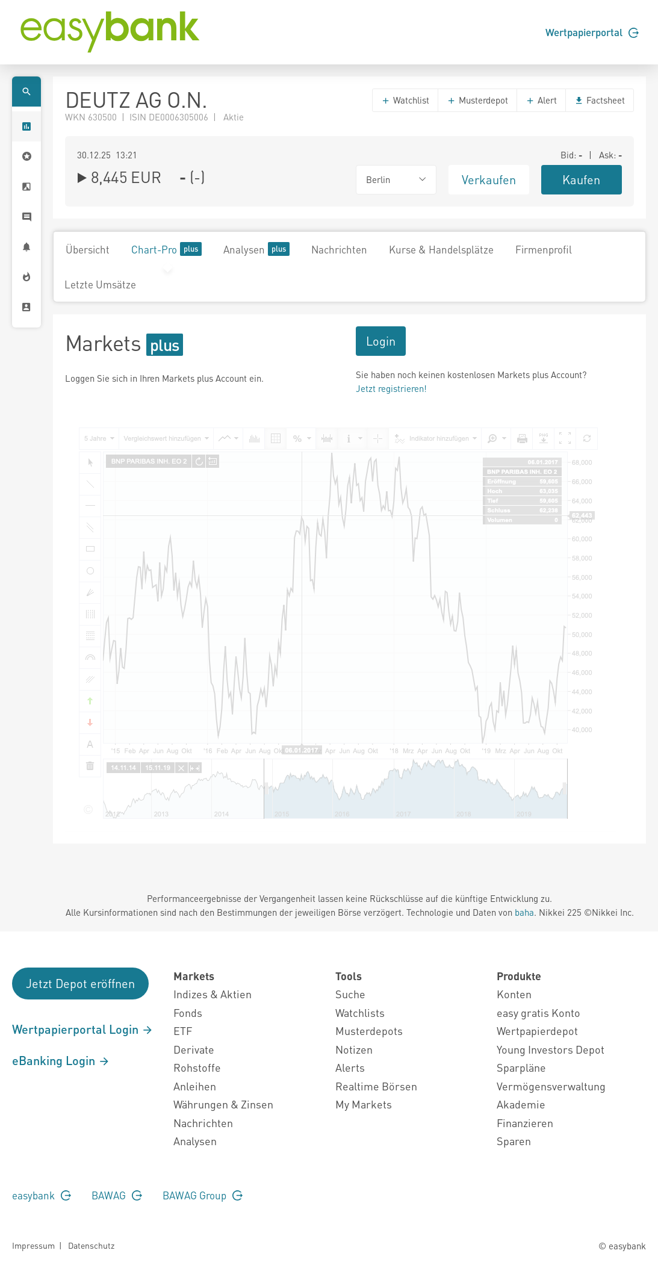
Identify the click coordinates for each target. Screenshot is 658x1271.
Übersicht (88, 249)
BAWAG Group (203, 1195)
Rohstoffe (197, 1067)
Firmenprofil (543, 249)
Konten (514, 994)
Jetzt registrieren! (391, 388)
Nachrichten (339, 249)
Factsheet (599, 100)
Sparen (514, 1141)
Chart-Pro (166, 249)
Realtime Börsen (376, 1086)
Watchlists (360, 1012)
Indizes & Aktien (212, 994)
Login (381, 341)
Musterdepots (369, 1030)
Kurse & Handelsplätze (441, 249)
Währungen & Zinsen (223, 1104)
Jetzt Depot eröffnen (80, 983)
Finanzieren (525, 1123)
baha (524, 912)
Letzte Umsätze (100, 284)
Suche (350, 994)
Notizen (354, 1049)
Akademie (521, 1104)
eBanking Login (61, 1060)
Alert (541, 100)
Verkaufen (489, 179)
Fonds (187, 1012)
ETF (182, 1030)
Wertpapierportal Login (83, 1029)
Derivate (193, 1049)
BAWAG (117, 1195)
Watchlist (405, 100)
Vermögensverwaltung (551, 1086)
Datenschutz (91, 1245)
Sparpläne (521, 1067)
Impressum (33, 1245)
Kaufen (581, 179)
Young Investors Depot (550, 1049)
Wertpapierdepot (537, 1030)
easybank (41, 1195)
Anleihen (194, 1086)
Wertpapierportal (592, 32)
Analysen (256, 249)
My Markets (363, 1104)
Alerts (350, 1067)
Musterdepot (477, 100)
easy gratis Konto (538, 1012)
